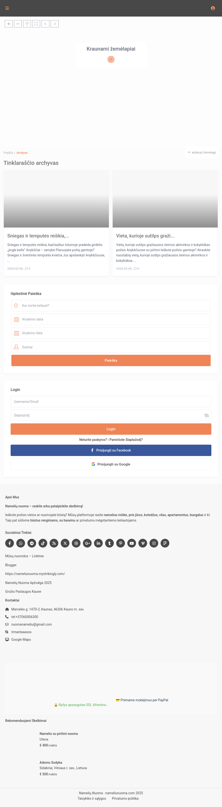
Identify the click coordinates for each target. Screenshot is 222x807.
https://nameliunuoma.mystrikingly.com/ (35, 574)
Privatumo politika (125, 798)
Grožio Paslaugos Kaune (23, 591)
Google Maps (21, 639)
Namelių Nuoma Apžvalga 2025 (28, 583)
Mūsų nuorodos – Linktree (24, 556)
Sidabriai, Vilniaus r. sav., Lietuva (63, 768)
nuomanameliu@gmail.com (31, 624)
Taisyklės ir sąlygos (91, 798)
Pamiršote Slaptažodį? (126, 440)
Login (111, 429)
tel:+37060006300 (24, 617)
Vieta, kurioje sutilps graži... (145, 235)
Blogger (11, 565)
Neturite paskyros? (93, 440)
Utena (44, 739)
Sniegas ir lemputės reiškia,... (38, 235)
